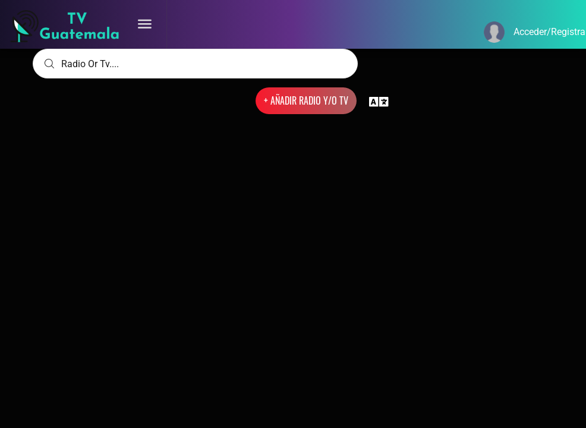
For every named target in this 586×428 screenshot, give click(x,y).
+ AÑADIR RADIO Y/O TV (306, 100)
